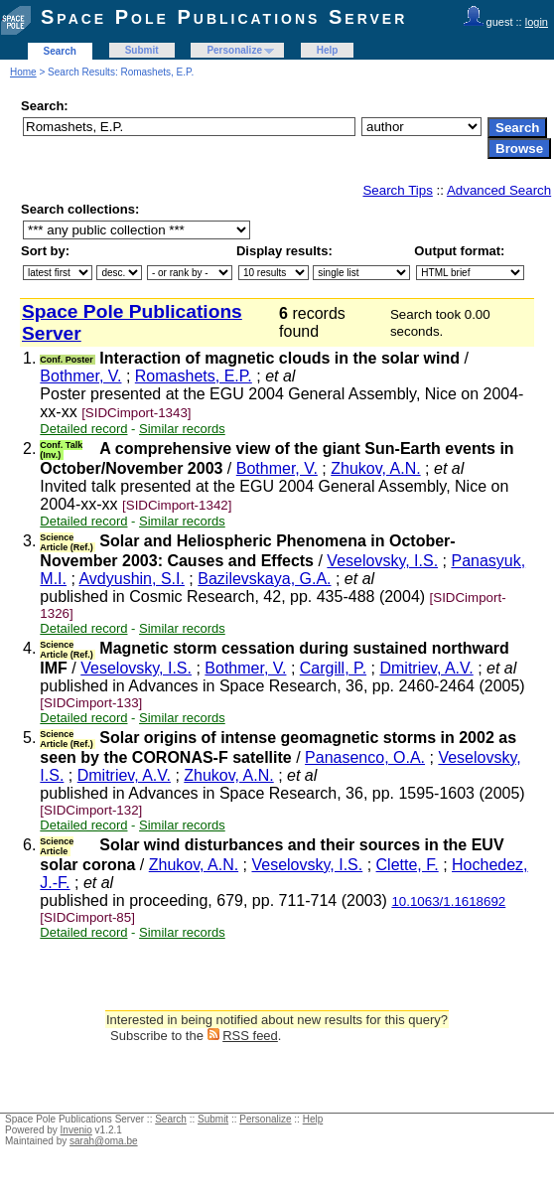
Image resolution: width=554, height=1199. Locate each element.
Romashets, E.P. (193, 376)
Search (60, 51)
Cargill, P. (333, 668)
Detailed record (83, 428)
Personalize (234, 50)
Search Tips (397, 190)
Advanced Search (499, 190)
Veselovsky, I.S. (382, 560)
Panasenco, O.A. (365, 757)
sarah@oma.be (103, 1140)
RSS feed (250, 1035)
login (536, 22)
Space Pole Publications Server (224, 17)
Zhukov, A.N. (375, 468)
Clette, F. (407, 864)
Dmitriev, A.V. (426, 668)
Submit (142, 50)
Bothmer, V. (80, 376)
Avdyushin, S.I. (131, 578)
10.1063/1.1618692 (448, 901)
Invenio (76, 1129)
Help (328, 50)
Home (23, 72)
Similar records (182, 428)
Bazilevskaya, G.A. (264, 578)
